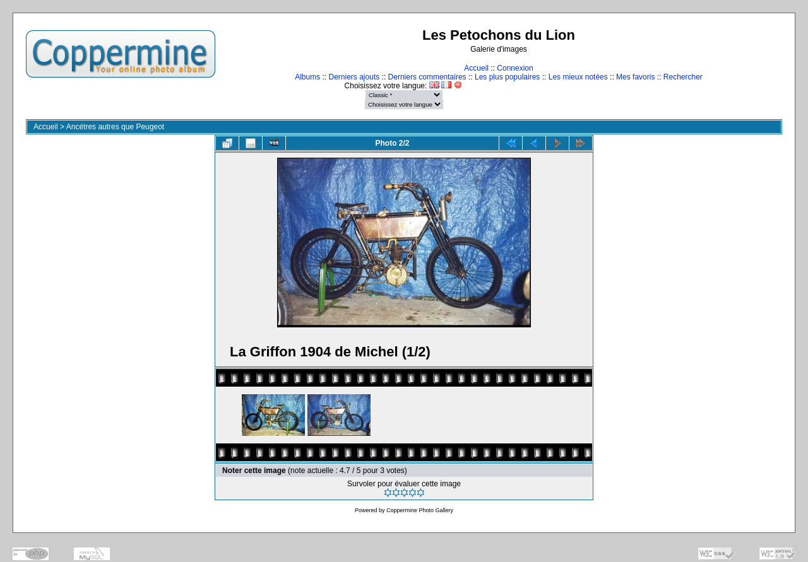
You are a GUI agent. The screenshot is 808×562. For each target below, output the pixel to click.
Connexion (515, 68)
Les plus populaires (507, 77)
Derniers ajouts (354, 77)
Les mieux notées (578, 77)
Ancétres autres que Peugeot (115, 126)
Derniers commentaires (427, 77)
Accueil (476, 68)
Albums (307, 77)
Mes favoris (635, 77)
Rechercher (683, 77)
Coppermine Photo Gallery (419, 510)
